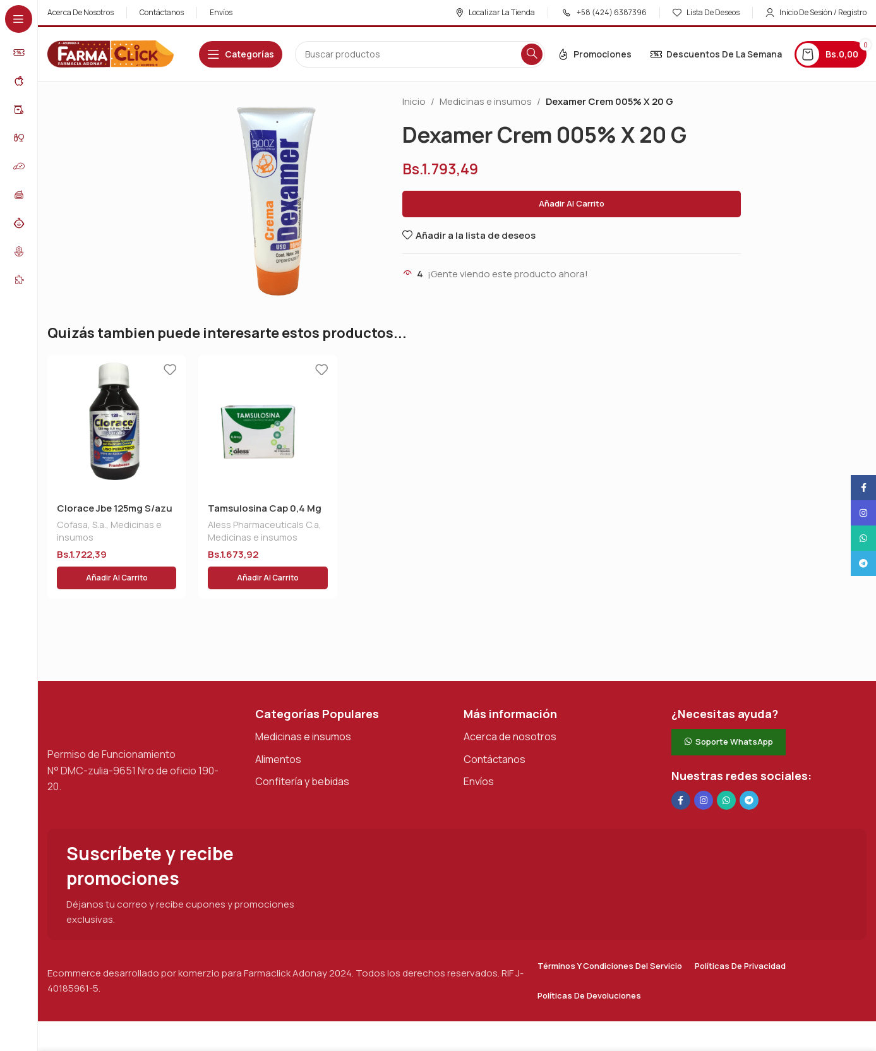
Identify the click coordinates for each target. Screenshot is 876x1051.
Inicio (414, 101)
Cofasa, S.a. (81, 525)
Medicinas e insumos (486, 101)
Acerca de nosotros (510, 706)
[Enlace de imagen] (110, 688)
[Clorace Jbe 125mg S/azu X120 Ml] (116, 424)
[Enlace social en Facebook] (680, 769)
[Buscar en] (420, 54)
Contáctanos (494, 729)
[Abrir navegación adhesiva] (241, 54)
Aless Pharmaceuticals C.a (263, 525)
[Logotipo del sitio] (110, 53)
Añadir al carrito (571, 203)
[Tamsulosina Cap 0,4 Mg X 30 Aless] (267, 424)
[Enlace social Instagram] (703, 769)
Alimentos (278, 729)
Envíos (479, 751)
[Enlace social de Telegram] (749, 769)
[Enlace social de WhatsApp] (726, 769)
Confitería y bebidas (302, 751)
